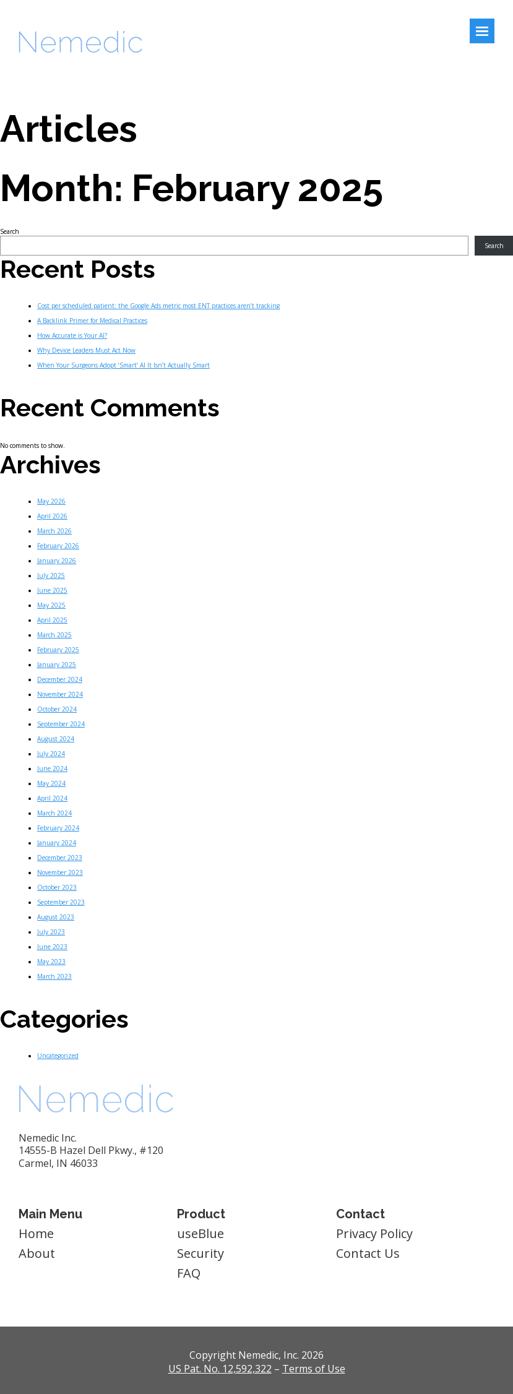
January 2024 (56, 842)
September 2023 (61, 902)
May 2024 (51, 783)
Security (200, 1253)
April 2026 (52, 516)
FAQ (188, 1273)
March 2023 (54, 976)
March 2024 (54, 813)
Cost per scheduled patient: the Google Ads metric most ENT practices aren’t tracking (158, 305)
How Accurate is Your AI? (72, 335)
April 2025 (52, 620)
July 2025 (51, 575)
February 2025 (58, 649)
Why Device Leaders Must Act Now (86, 350)
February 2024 (58, 828)
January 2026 (56, 560)
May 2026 (51, 501)
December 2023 (59, 857)
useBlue (200, 1233)
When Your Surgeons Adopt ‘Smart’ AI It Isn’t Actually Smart (123, 365)
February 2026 (58, 545)
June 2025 (52, 590)
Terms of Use (313, 1368)
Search (9, 231)
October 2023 (57, 887)
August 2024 (55, 738)
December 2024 (59, 679)
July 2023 (51, 931)
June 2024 (52, 768)
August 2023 (55, 917)
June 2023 (52, 946)
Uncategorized (58, 1055)
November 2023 (60, 872)
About (37, 1253)
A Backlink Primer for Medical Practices (92, 320)
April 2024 (52, 798)
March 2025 (54, 634)
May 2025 (51, 605)
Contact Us (368, 1253)
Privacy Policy (374, 1233)
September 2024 (61, 724)
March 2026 (54, 531)
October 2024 (57, 709)
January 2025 (56, 664)
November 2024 (60, 694)
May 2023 (51, 961)
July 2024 (51, 753)
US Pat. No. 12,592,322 (220, 1368)
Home (36, 1233)
